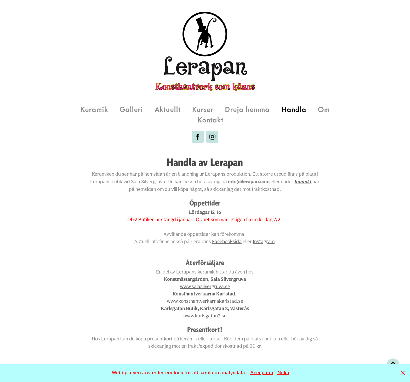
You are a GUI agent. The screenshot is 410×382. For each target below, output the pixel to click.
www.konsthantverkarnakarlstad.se (205, 301)
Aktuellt (167, 109)
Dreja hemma (247, 109)
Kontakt (210, 119)
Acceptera (261, 372)
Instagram (264, 241)
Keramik (94, 109)
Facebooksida (227, 241)
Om (324, 109)
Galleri (131, 109)
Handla (293, 109)
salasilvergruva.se (205, 286)
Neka (283, 372)
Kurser (202, 109)
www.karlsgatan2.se (205, 315)
